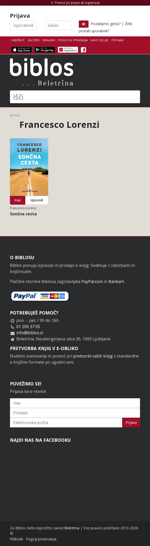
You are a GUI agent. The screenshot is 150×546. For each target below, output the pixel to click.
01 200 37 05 (28, 326)
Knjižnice (17, 40)
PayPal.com (92, 281)
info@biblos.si (29, 332)
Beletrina (71, 528)
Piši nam (117, 40)
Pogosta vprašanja (73, 40)
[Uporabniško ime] (23, 25)
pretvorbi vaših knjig (93, 356)
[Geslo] (57, 25)
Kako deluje (99, 40)
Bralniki (49, 40)
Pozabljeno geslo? (106, 23)
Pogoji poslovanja (41, 539)
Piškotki (16, 539)
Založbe (33, 40)
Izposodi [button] (37, 200)
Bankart (116, 281)
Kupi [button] (18, 200)
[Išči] (75, 96)
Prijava (131, 422)
